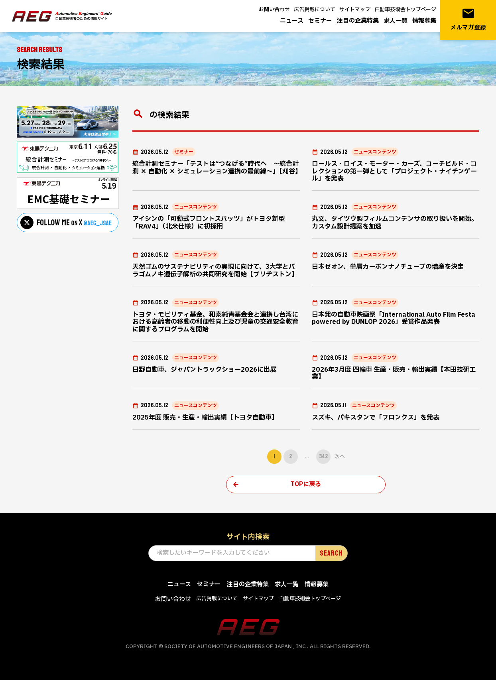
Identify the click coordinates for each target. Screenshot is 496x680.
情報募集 (424, 21)
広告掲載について (314, 10)
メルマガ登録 (468, 19)
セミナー (320, 21)
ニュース (291, 21)
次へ (340, 457)
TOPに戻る (306, 484)
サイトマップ (354, 10)
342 (323, 456)
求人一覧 (395, 21)
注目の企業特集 (358, 21)
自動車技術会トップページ (405, 10)
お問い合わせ (274, 10)
